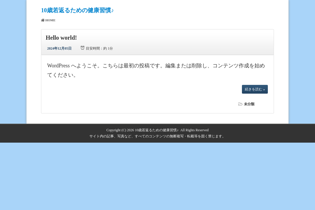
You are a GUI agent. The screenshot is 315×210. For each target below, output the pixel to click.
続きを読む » (255, 89)
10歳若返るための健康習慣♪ (77, 10)
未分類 (249, 104)
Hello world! (61, 37)
